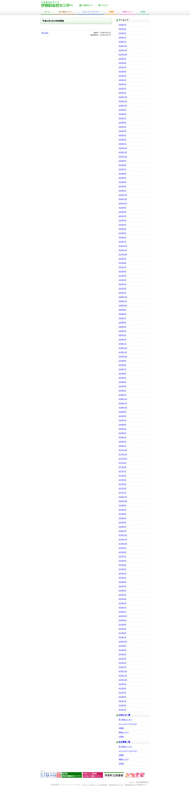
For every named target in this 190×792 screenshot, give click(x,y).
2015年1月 (122, 578)
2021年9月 (122, 259)
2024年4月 (122, 131)
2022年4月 (122, 229)
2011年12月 (123, 671)
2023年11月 (123, 152)
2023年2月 (122, 186)
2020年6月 (122, 322)
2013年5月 (122, 629)
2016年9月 (122, 505)
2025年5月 (122, 76)
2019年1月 (122, 395)
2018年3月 (122, 437)
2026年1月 (122, 42)
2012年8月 (122, 650)
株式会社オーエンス (116, 785)
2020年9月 (122, 310)
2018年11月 (123, 403)
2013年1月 (122, 637)
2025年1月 (122, 93)
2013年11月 (123, 616)
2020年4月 (122, 331)
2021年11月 (123, 250)
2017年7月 (122, 471)
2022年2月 (122, 237)
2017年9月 (122, 463)
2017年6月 (122, 476)
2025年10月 (123, 54)
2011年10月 (123, 680)
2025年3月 (122, 84)
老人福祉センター (125, 720)
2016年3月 (122, 522)
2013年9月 (122, 620)
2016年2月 (122, 527)
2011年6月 (122, 697)
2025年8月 (122, 63)
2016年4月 (122, 518)
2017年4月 (122, 484)
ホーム (132, 782)
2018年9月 (122, 412)
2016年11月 (123, 497)
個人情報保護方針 (142, 782)
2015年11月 (123, 539)
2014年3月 (122, 603)
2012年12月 (123, 641)
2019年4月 (122, 382)
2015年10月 (123, 544)
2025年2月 (122, 88)
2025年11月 (123, 50)
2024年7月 (122, 118)
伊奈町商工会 (129, 785)
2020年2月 (122, 339)
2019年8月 (122, 365)
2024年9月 (122, 110)
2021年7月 (122, 267)
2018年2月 (122, 442)
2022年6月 (122, 220)
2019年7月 (122, 369)
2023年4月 (122, 182)
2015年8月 (122, 552)
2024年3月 (122, 135)
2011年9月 (122, 684)
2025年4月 (122, 80)
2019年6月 (122, 373)
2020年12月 (123, 297)
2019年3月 (122, 386)
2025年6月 (122, 71)
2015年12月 (123, 535)
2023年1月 (122, 191)
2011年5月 (122, 701)
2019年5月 (122, 378)
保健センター (124, 732)
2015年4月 (122, 565)
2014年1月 (122, 612)
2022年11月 (123, 199)
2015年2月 (122, 573)
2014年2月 (122, 607)
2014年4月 (122, 599)
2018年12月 (123, 399)
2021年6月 (122, 271)
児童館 (121, 728)
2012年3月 (122, 659)
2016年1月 (122, 531)
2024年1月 (122, 144)
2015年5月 (122, 561)
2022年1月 (122, 242)
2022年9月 (122, 208)
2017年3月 (122, 488)
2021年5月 (122, 276)
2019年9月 (122, 361)
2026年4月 (122, 29)
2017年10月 (123, 459)
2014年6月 (122, 590)
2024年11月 (123, 101)
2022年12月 (123, 195)
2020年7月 (122, 318)
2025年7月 (122, 67)
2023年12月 (123, 148)
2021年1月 (122, 293)
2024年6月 (122, 122)
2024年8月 (122, 114)
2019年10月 (123, 356)
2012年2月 (122, 663)
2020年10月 (123, 305)
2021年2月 (122, 288)
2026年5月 (122, 25)
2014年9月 (122, 582)
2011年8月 (122, 688)
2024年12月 (123, 97)
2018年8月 (122, 416)
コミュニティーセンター (128, 724)
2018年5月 (122, 429)
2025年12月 (123, 46)
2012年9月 (122, 646)
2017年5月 (122, 480)
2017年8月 (122, 467)
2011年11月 (123, 676)
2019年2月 (122, 391)
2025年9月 (122, 59)
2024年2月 (122, 140)
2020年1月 (122, 344)
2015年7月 (122, 556)
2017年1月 (122, 493)
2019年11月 (123, 352)
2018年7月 (122, 420)
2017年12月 (123, 450)
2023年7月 (122, 169)
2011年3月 (122, 710)
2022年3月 (122, 233)
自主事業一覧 (124, 742)
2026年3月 (122, 33)
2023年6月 (122, 174)
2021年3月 (122, 284)
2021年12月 (123, 246)
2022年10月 (123, 203)
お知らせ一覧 (124, 715)
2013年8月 (122, 624)
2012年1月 (122, 667)
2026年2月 (122, 37)
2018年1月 (122, 446)
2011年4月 (122, 705)
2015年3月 (122, 569)
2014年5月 (122, 595)
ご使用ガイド (88, 5)
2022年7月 (122, 216)
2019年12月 (123, 348)
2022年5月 (122, 225)
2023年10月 (123, 157)
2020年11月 (123, 301)
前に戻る (45, 33)
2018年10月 (123, 408)
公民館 (121, 737)
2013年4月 (122, 633)
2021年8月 (122, 263)
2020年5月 (122, 327)
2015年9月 (122, 548)
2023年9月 (122, 161)
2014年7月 (122, 586)
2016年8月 (122, 510)
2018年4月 (122, 433)
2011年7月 (122, 693)
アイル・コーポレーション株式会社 (94, 785)
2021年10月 (123, 254)
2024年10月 (123, 105)
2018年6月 (122, 425)
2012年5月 (122, 654)
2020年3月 (122, 335)
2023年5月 (122, 178)
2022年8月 (122, 212)
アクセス (108, 5)
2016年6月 (122, 514)
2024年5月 (122, 127)
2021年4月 (122, 280)
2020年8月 (122, 314)
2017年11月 (123, 454)
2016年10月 (123, 501)
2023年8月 (122, 165)
